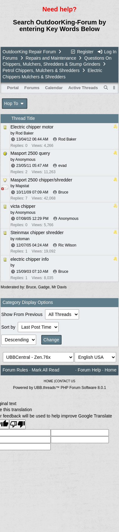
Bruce (63, 192)
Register (82, 51)
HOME (48, 381)
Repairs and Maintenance (51, 58)
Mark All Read (45, 369)
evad (62, 165)
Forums (10, 58)
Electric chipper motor (31, 126)
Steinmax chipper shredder (36, 232)
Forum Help (89, 369)
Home (110, 369)
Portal (13, 87)
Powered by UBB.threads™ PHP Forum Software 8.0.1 (59, 387)
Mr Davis (59, 287)
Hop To (14, 103)
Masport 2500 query (30, 153)
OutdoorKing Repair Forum (29, 51)
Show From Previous (22, 314)
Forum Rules (15, 369)
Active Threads (83, 87)
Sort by (9, 327)
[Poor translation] (17, 424)
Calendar (54, 87)
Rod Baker (67, 139)
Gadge (44, 287)
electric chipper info (29, 259)
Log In (106, 51)
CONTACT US (65, 381)
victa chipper (23, 206)
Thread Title (23, 118)
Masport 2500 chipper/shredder (41, 179)
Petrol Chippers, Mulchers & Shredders (41, 70)
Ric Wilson (67, 245)
